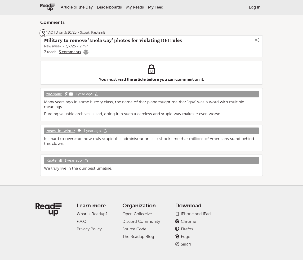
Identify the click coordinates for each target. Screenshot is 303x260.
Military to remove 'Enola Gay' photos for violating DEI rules (113, 40)
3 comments (70, 52)
